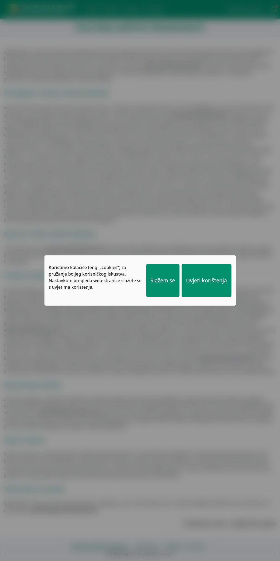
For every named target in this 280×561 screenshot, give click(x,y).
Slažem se (162, 280)
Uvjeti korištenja (206, 280)
